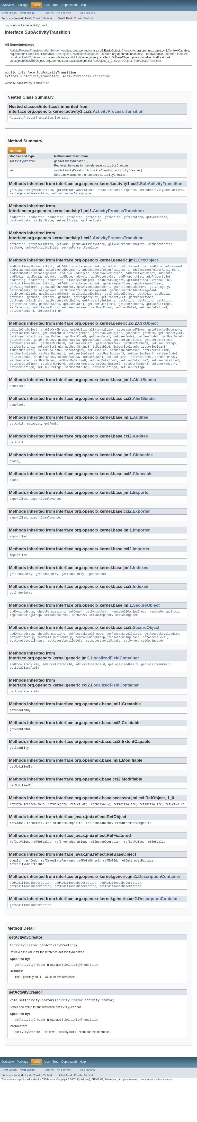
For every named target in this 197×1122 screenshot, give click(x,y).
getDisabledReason (24, 347)
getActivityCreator (69, 164)
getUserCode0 (75, 351)
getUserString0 (164, 359)
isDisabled (101, 363)
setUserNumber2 (108, 382)
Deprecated (69, 5)
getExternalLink (23, 305)
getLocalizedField (123, 692)
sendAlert (17, 406)
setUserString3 (105, 386)
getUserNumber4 (131, 316)
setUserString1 (49, 386)
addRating (17, 289)
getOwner (75, 637)
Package (22, 5)
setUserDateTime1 (103, 379)
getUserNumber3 (136, 359)
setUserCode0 (167, 371)
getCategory (159, 297)
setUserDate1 (141, 375)
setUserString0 (22, 386)
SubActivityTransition (147, 60)
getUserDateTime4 (101, 316)
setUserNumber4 (22, 324)
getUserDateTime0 (96, 355)
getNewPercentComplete (126, 250)
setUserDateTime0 (72, 379)
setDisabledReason (124, 367)
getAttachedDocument (57, 297)
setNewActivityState (41, 254)
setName (16, 254)
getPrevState (20, 226)
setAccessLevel (56, 641)
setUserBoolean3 (111, 371)
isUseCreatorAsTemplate (117, 194)
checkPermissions (51, 637)
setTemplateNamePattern (29, 198)
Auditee (66, 50)
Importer (170, 54)
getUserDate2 (44, 355)
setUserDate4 (125, 320)
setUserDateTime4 (153, 320)
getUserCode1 (99, 351)
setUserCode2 (44, 375)
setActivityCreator (69, 174)
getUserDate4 (73, 316)
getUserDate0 (172, 351)
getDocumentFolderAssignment (33, 301)
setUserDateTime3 (165, 379)
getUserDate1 (20, 355)
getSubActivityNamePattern (31, 194)
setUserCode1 (20, 375)
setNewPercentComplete (80, 254)
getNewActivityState (88, 250)
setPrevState (91, 226)
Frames (49, 13)
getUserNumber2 (108, 359)
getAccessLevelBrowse (86, 660)
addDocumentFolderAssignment (105, 277)
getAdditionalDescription (30, 921)
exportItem (18, 521)
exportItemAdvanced (46, 521)
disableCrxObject (81, 289)
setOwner (79, 641)
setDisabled (97, 367)
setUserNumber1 (81, 382)
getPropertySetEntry (26, 312)
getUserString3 (77, 363)
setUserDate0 (117, 375)
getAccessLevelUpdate (161, 660)
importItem (18, 560)
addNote (50, 285)
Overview (7, 5)
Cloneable (128, 50)
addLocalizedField (24, 692)
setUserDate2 (165, 375)
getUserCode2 (123, 351)
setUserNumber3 (136, 382)
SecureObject (123, 60)
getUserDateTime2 (158, 355)
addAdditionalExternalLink (31, 273)
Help (83, 5)
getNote (33, 309)
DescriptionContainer (84, 54)
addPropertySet (103, 285)
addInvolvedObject (74, 281)
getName (62, 250)
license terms (165, 1117)
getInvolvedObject (54, 305)
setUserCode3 (68, 375)
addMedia (165, 281)
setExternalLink (45, 320)
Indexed (182, 54)
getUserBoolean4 (23, 316)
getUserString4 (158, 316)
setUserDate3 (20, 379)
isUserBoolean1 (153, 363)
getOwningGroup (22, 664)
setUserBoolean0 (23, 371)
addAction (17, 222)
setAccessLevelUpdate (103, 668)
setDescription (160, 250)
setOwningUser (100, 641)
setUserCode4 (101, 320)
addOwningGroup (22, 637)
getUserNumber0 (53, 359)
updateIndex (97, 599)
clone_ (15, 483)
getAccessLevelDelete (124, 660)
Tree (56, 5)
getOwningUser (97, 637)
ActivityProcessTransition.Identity (39, 120)
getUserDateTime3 (23, 359)
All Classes (87, 13)
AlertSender (52, 50)
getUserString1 (22, 363)
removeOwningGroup (164, 637)
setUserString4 (49, 324)
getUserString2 (49, 363)
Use (47, 5)
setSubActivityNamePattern (161, 194)
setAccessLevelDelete (65, 668)
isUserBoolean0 (125, 363)
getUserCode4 (49, 316)
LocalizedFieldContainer (25, 57)
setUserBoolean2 (82, 371)
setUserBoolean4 (75, 320)
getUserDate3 (68, 355)
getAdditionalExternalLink (148, 289)
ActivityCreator (22, 164)
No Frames (64, 13)
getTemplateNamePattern (75, 194)
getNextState (156, 222)
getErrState (133, 222)
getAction (74, 222)
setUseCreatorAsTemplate (71, 198)
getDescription (41, 250)
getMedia (145, 305)
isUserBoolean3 (49, 367)
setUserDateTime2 (134, 379)
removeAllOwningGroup (129, 637)
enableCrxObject (111, 289)
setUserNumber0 (53, 382)
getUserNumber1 (81, 359)
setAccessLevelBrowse (27, 668)
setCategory (19, 320)
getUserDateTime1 (127, 355)
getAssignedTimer (117, 293)
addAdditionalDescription (30, 917)
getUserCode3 (148, 351)
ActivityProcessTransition (26, 50)
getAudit (17, 444)
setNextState (66, 226)
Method (47, 18)
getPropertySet (86, 309)
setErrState (43, 226)
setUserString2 (77, 386)
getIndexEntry (21, 599)
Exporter (104, 54)
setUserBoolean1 (52, 371)
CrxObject (62, 54)
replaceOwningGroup (25, 641)
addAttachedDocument (166, 273)
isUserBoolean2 (22, 367)
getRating (126, 312)
